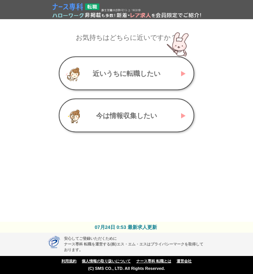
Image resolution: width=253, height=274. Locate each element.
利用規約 (68, 261)
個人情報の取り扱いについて (106, 261)
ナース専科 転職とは (153, 261)
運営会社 (184, 261)
